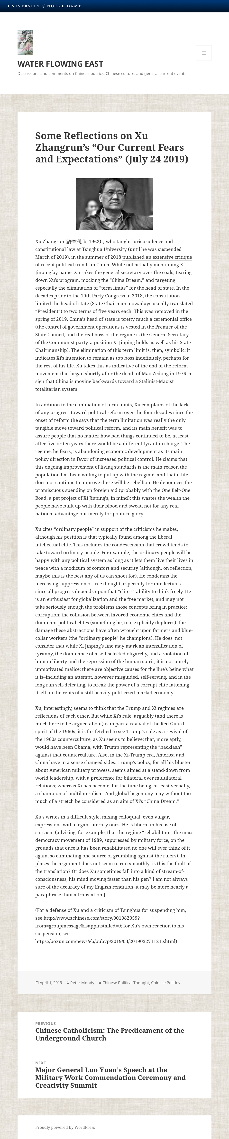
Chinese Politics (165, 982)
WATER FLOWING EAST (60, 63)
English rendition (114, 887)
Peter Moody (82, 982)
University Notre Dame (44, 6)
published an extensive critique (157, 257)
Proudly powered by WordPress (65, 1127)
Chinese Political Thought (125, 982)
